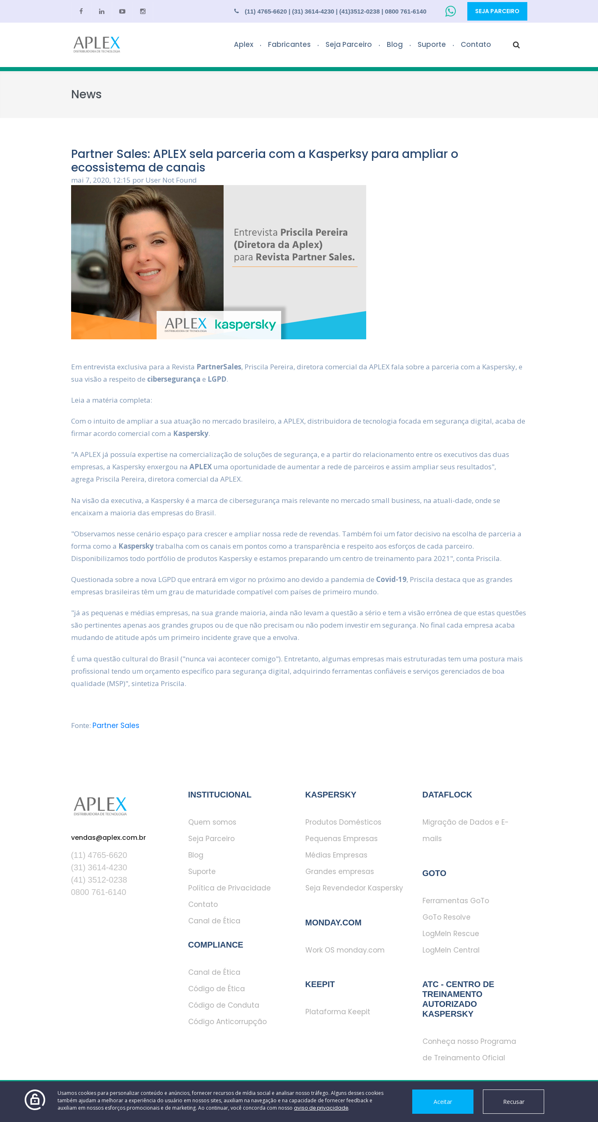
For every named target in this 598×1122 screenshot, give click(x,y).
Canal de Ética (214, 921)
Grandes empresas (339, 871)
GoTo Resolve (447, 917)
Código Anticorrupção (227, 1022)
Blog (395, 44)
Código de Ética (216, 989)
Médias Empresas (336, 855)
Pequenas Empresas (341, 839)
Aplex (243, 44)
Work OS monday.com (345, 950)
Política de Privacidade (229, 888)
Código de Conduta (223, 1005)
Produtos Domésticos (343, 822)
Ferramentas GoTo (456, 901)
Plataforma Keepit (337, 1012)
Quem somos (212, 822)
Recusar (513, 1102)
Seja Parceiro (497, 11)
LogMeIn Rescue (451, 934)
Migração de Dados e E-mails (466, 830)
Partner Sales (115, 725)
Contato (476, 44)
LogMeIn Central (451, 950)
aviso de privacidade (321, 1107)
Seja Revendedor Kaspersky (354, 888)
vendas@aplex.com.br (108, 837)
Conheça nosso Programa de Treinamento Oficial (469, 1049)
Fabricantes (289, 44)
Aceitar (443, 1102)
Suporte (432, 44)
